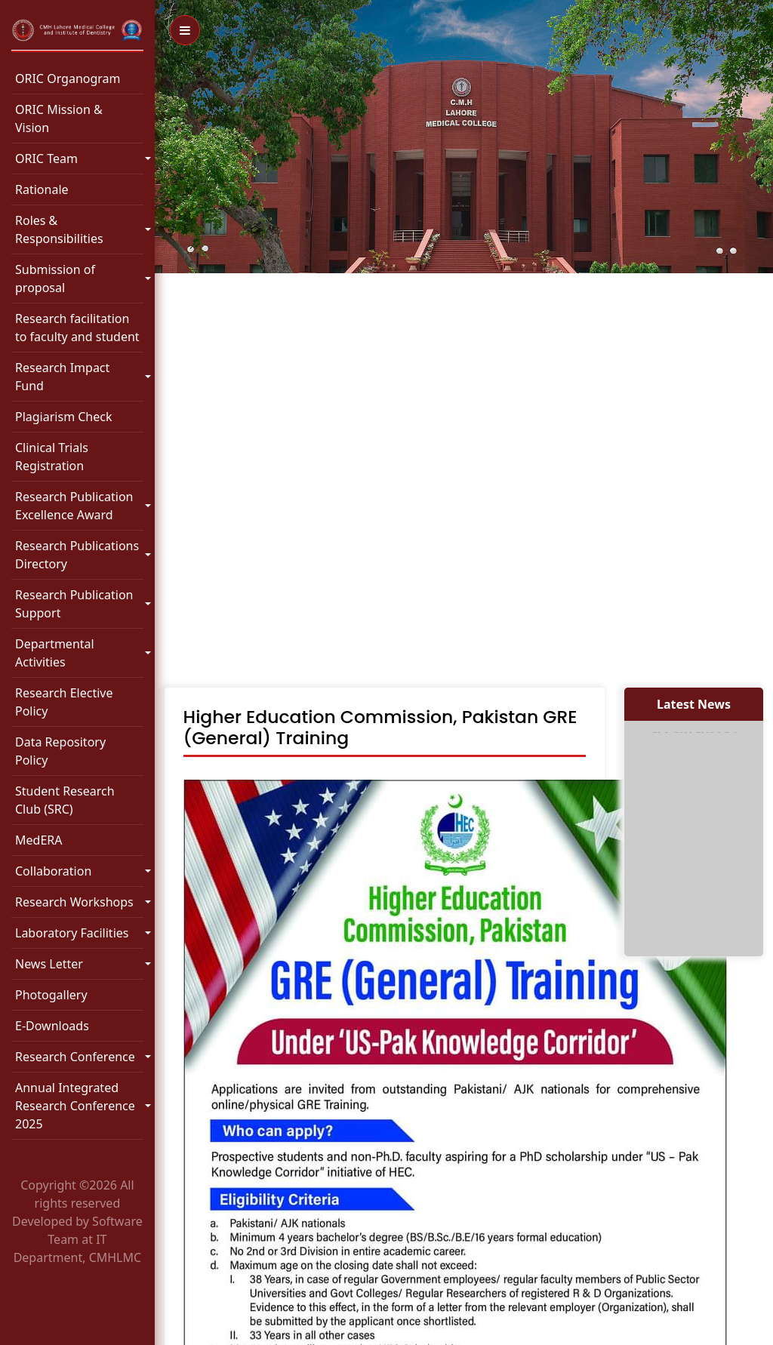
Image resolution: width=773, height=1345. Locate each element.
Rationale (42, 189)
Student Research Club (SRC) (65, 800)
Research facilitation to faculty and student (77, 327)
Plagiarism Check (63, 416)
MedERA (38, 840)
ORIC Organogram (68, 78)
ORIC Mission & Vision (59, 118)
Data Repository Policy (60, 751)
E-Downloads (52, 1025)
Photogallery (51, 994)
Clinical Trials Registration (51, 456)
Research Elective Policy (63, 702)
